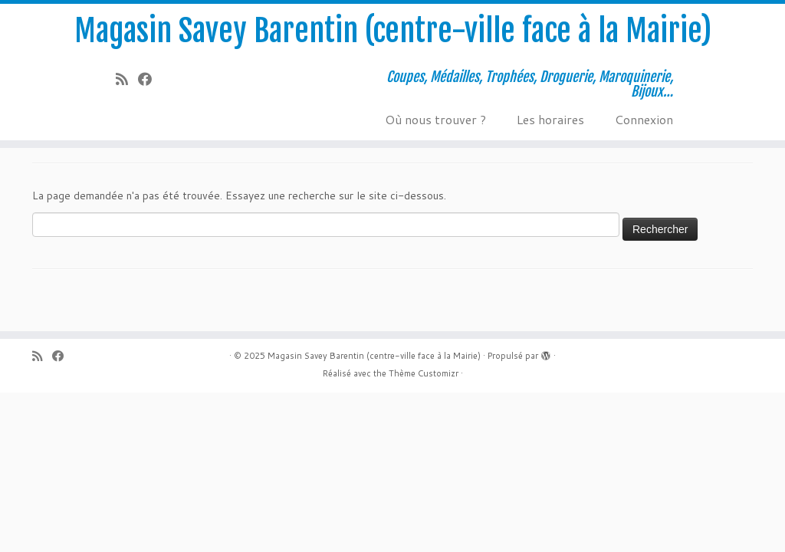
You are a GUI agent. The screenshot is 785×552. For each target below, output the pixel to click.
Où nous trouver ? (435, 119)
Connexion (644, 119)
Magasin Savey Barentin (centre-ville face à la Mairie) (392, 30)
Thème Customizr (423, 373)
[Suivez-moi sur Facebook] (150, 79)
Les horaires (550, 119)
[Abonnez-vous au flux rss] (127, 79)
